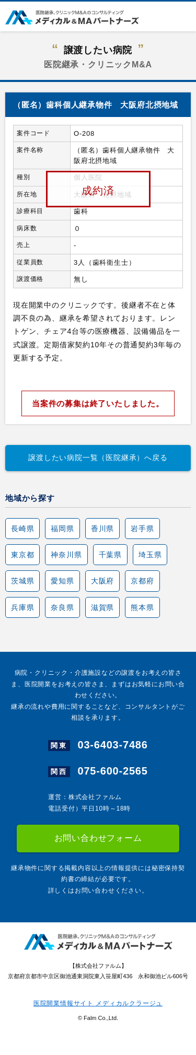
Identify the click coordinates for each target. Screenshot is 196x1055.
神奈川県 (66, 554)
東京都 (22, 554)
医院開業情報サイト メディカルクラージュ (98, 1003)
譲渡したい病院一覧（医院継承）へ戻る (97, 457)
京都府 (142, 581)
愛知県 (62, 581)
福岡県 (62, 528)
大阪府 (102, 581)
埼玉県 (150, 554)
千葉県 (110, 554)
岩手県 (142, 528)
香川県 (102, 528)
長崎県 (22, 528)
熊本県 (142, 607)
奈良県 (62, 607)
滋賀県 (102, 607)
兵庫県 (22, 607)
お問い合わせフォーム (98, 838)
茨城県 (22, 581)
